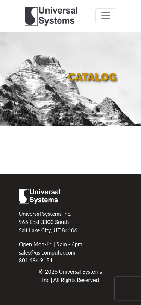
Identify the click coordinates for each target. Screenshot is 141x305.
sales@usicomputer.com (47, 252)
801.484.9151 (36, 260)
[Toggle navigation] (105, 15)
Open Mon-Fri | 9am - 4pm (50, 244)
